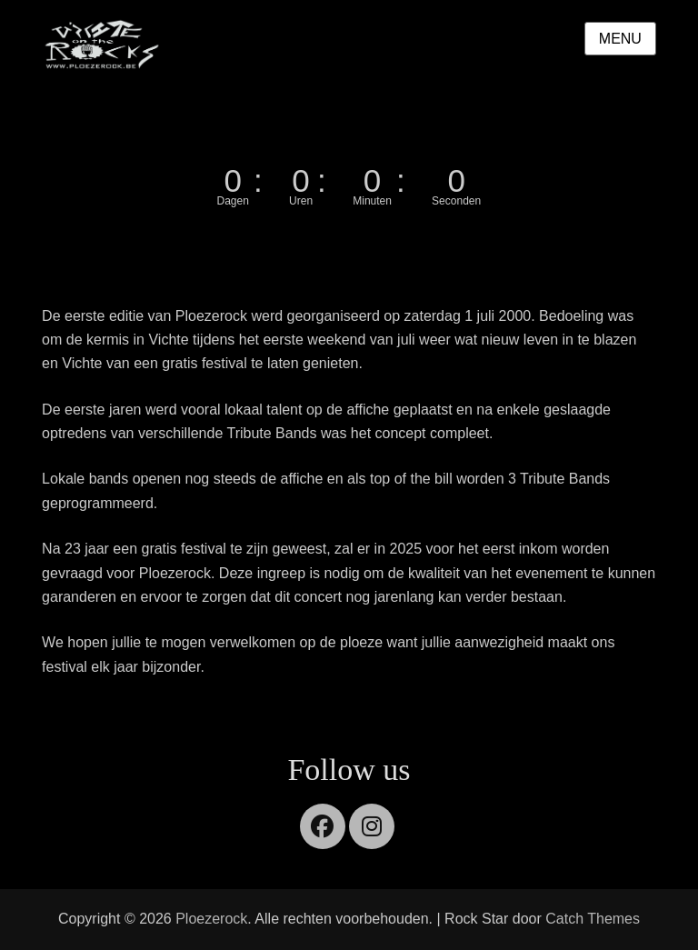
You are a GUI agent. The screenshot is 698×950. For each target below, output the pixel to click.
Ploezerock (211, 918)
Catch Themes (592, 918)
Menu (620, 38)
